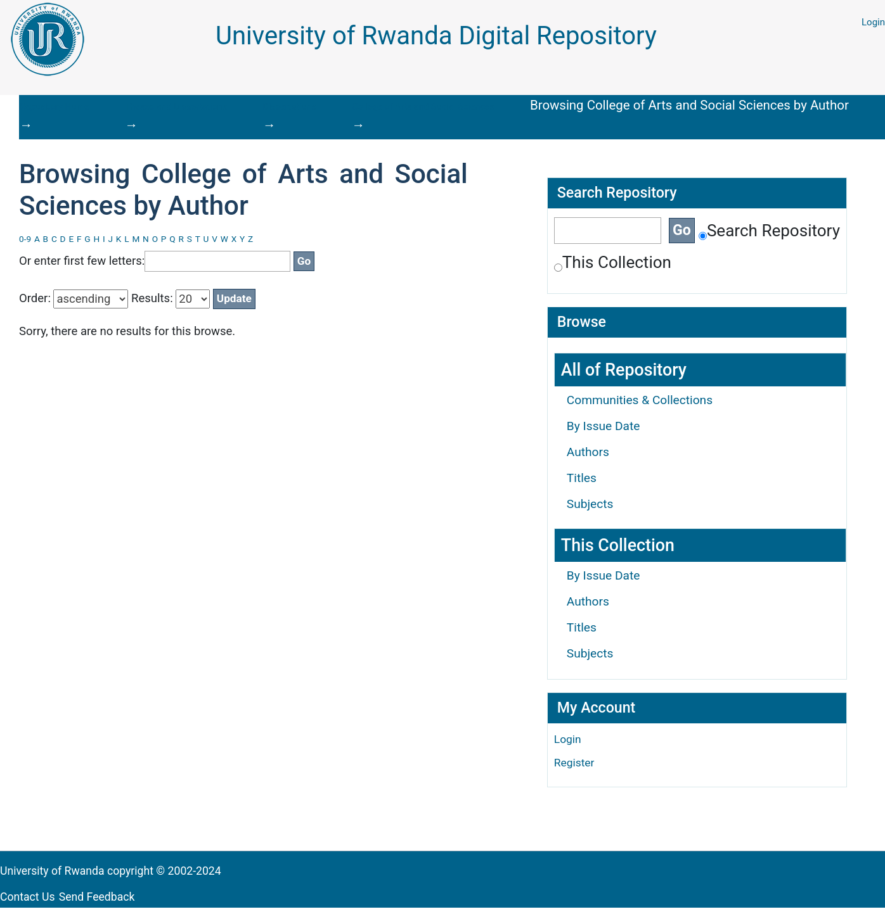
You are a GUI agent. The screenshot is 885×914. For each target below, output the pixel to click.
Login (873, 22)
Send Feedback (97, 897)
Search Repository (769, 230)
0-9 (25, 239)
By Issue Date (603, 426)
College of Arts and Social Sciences (423, 106)
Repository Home (54, 106)
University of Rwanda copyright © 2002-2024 (112, 871)
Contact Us (27, 897)
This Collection (612, 262)
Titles (582, 478)
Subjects (590, 504)
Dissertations (289, 106)
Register (574, 762)
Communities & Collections (640, 400)
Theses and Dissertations (176, 106)
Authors (588, 452)
